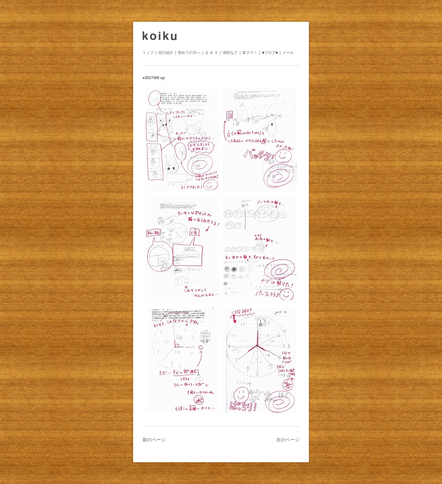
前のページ (154, 439)
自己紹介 (165, 52)
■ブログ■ (270, 52)
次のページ (288, 439)
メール (288, 52)
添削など (230, 52)
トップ (148, 52)
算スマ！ (249, 52)
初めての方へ (189, 52)
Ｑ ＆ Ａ (211, 52)
